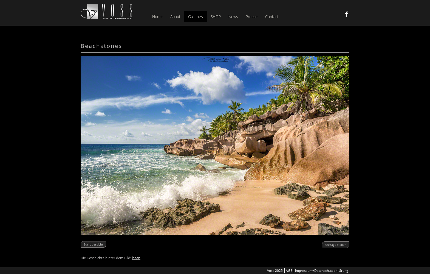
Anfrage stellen (335, 245)
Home (157, 16)
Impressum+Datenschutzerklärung (321, 270)
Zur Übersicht (93, 244)
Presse (252, 16)
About (175, 16)
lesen (136, 257)
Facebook (346, 14)
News (233, 16)
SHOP (216, 16)
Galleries (195, 16)
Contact (272, 16)
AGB (289, 270)
